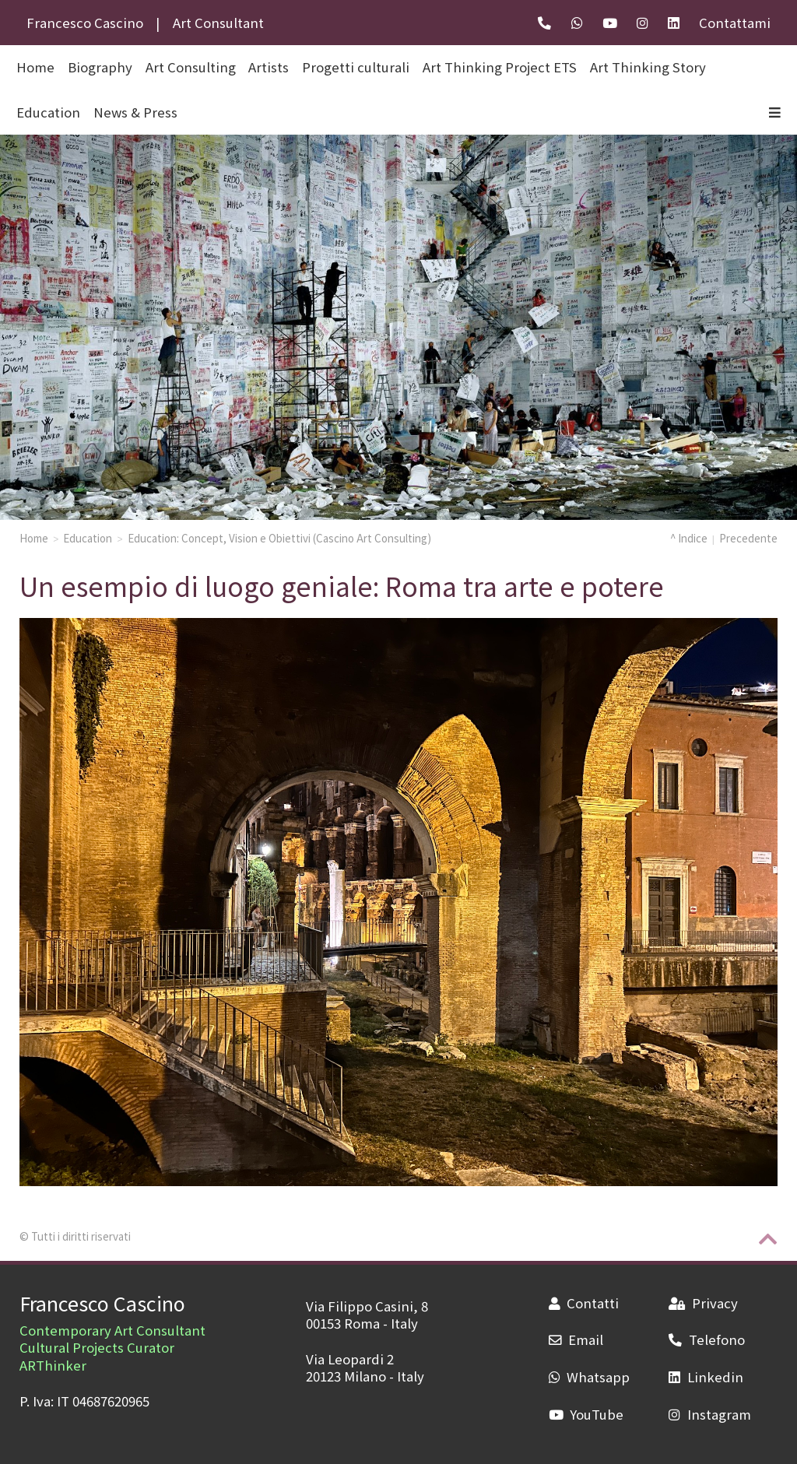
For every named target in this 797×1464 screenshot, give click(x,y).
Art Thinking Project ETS (500, 67)
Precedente (748, 538)
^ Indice (688, 538)
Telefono (706, 1339)
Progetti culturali (355, 67)
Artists (268, 67)
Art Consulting (191, 67)
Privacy (703, 1303)
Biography (100, 67)
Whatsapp (589, 1376)
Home (33, 538)
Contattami (735, 22)
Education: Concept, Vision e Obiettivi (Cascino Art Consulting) (279, 538)
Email (576, 1339)
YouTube (586, 1414)
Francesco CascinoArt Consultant (145, 22)
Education (48, 112)
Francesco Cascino (102, 1303)
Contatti (584, 1303)
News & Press (135, 112)
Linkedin (706, 1376)
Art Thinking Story (648, 67)
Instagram (709, 1414)
